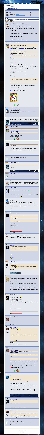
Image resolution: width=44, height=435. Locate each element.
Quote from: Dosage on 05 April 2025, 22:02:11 (14, 350)
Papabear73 (7, 21)
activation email (9, 5)
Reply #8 (12, 173)
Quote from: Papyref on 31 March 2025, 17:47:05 (14, 245)
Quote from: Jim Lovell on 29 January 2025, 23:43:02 (14, 131)
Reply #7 (12, 162)
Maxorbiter (7, 117)
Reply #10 (12, 187)
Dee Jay (7, 261)
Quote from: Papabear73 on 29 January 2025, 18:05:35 (14, 50)
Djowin (7, 187)
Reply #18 (12, 316)
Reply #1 (12, 42)
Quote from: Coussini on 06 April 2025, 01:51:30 (14, 327)
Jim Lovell (7, 107)
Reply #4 (12, 126)
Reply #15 (12, 261)
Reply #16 (12, 275)
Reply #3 (12, 117)
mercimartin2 (7, 173)
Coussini (7, 294)
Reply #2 (12, 107)
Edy (6, 316)
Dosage (7, 275)
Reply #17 (12, 294)
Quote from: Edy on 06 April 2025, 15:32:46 (13, 399)
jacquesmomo (7, 42)
